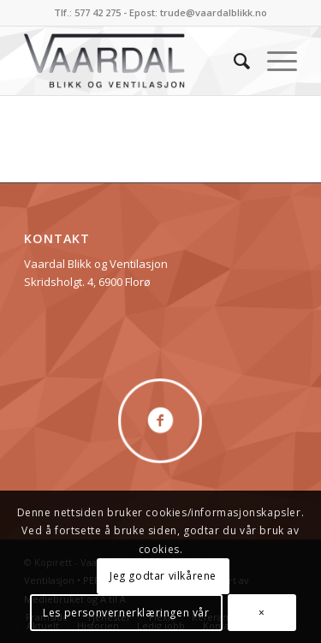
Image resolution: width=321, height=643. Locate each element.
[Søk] (233, 61)
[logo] (133, 61)
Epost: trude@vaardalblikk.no (198, 12)
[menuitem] (233, 61)
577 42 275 (97, 12)
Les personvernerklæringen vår (126, 612)
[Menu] (273, 61)
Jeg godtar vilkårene (163, 576)
